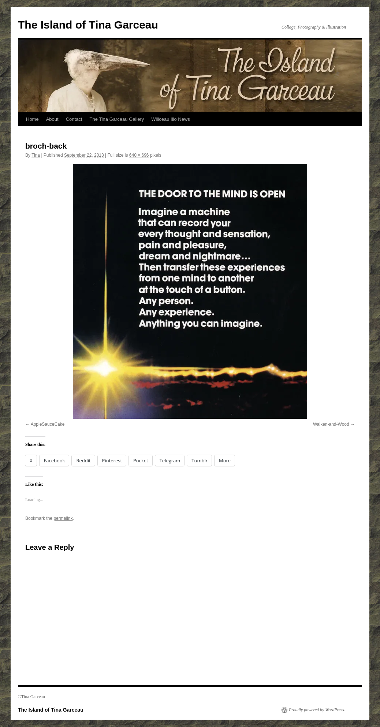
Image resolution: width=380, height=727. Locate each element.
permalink (62, 518)
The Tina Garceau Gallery (116, 119)
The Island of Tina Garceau (88, 25)
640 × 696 (139, 155)
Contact (74, 119)
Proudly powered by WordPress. (317, 709)
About (52, 119)
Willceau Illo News (170, 119)
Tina (35, 155)
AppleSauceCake (48, 424)
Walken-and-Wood (331, 424)
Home (32, 119)
